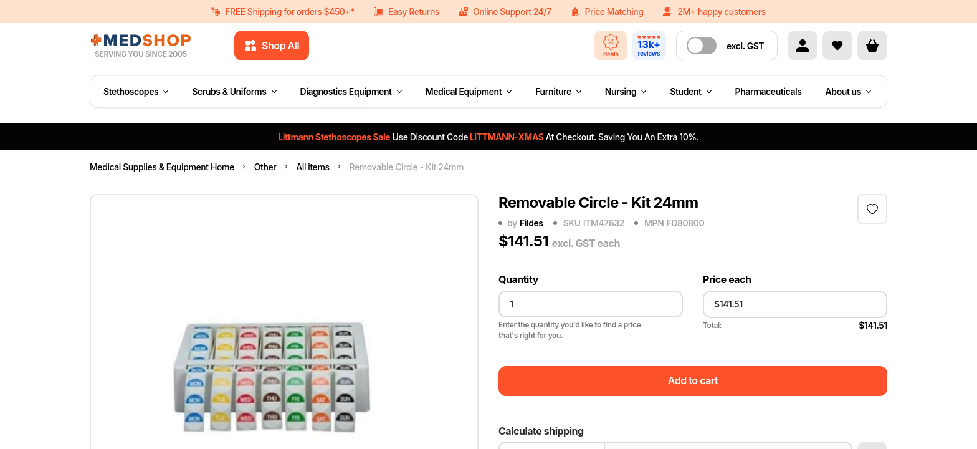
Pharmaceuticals (768, 91)
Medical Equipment (469, 91)
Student (690, 91)
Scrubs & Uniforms (234, 91)
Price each (727, 280)
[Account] (802, 45)
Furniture (558, 91)
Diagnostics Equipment (351, 91)
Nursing (626, 91)
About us (848, 91)
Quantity (518, 280)
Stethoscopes (135, 91)
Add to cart (693, 380)
